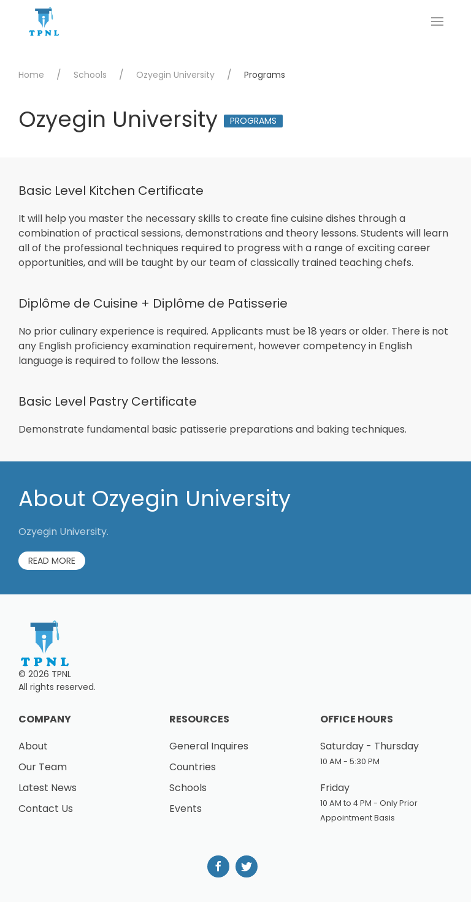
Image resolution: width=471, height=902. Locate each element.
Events (185, 809)
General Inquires (208, 746)
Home (31, 75)
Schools (90, 75)
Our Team (42, 767)
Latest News (47, 788)
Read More (51, 561)
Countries (192, 767)
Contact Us (45, 809)
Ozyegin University (175, 75)
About (33, 746)
